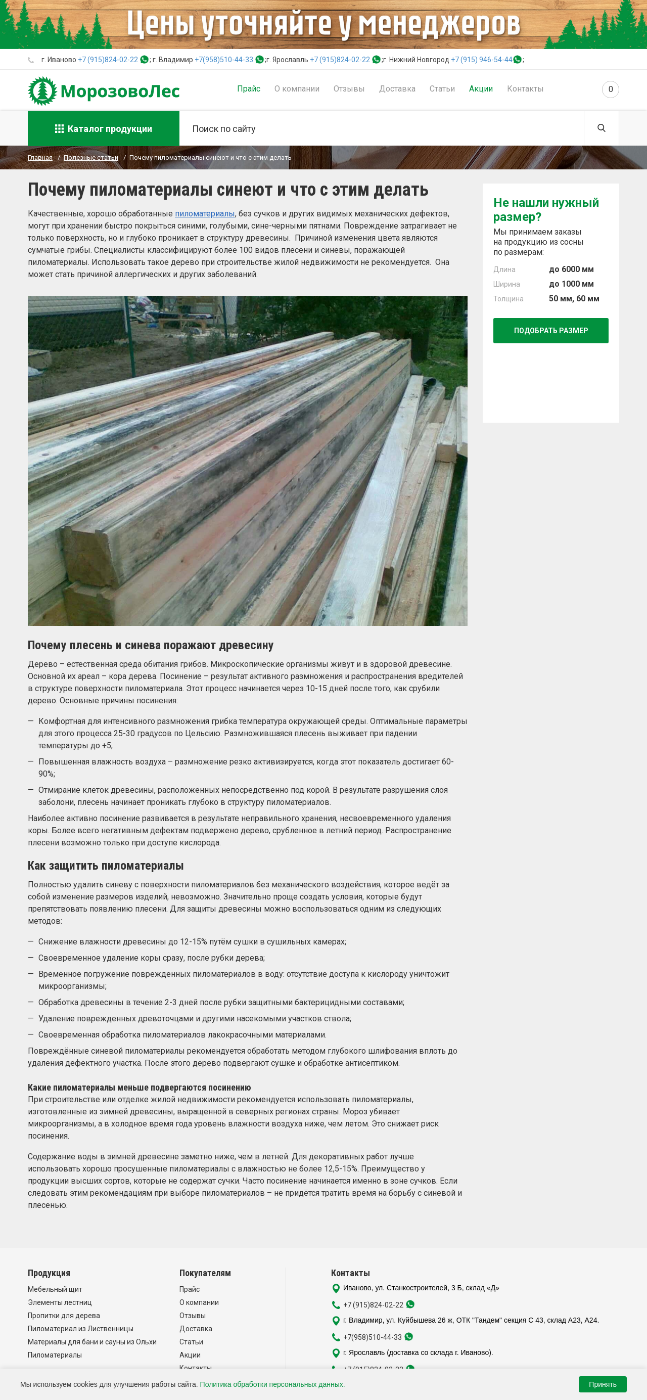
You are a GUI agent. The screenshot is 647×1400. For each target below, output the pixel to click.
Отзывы (349, 89)
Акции (481, 89)
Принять (603, 1384)
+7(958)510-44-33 (224, 60)
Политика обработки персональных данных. (272, 1384)
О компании (296, 89)
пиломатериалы (205, 213)
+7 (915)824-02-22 (108, 60)
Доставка (397, 89)
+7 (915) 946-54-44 (482, 60)
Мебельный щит (55, 1289)
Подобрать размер (551, 331)
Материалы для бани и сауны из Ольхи (92, 1342)
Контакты (525, 89)
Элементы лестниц (60, 1302)
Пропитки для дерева (64, 1316)
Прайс (248, 89)
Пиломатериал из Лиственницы (80, 1329)
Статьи (442, 89)
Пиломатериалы (55, 1355)
